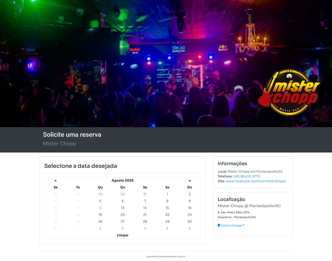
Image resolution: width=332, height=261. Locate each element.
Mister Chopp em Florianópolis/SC (255, 171)
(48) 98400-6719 (246, 176)
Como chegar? (231, 225)
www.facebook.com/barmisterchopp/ (256, 181)
